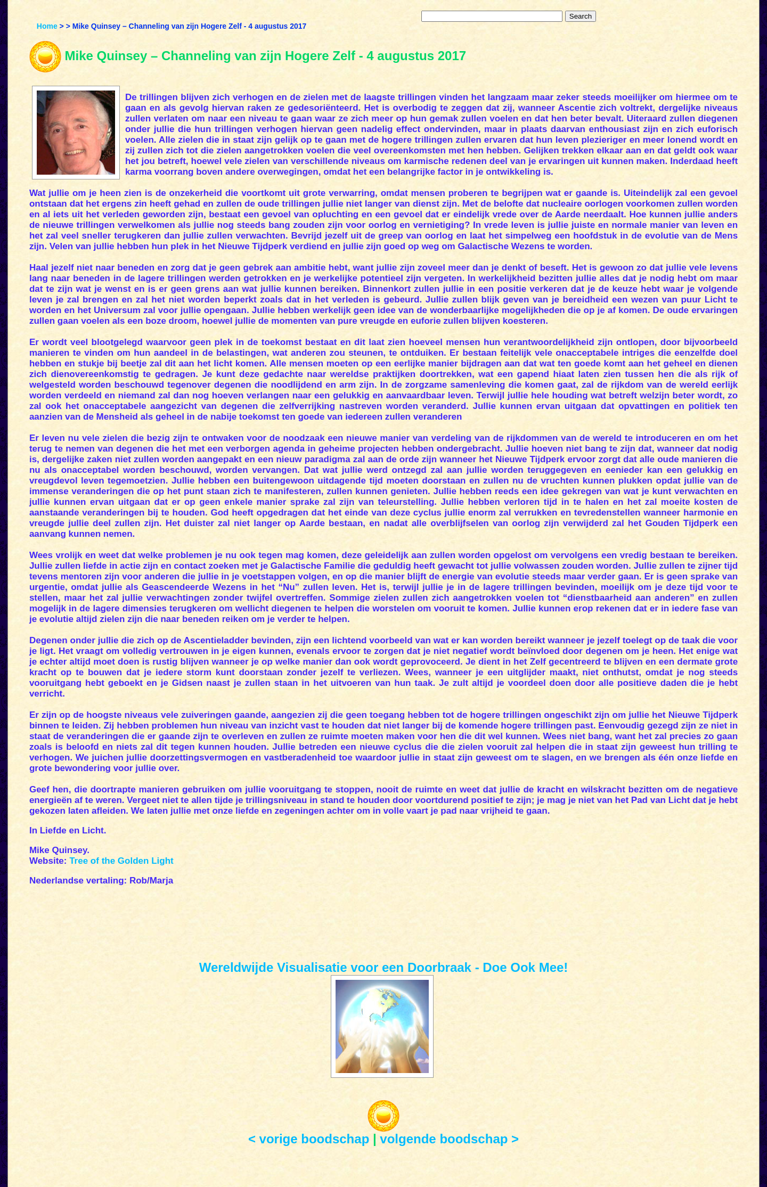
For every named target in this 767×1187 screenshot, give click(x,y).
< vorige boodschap (308, 1139)
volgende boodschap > (449, 1139)
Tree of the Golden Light (121, 861)
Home (47, 26)
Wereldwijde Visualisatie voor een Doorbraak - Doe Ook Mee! (383, 967)
